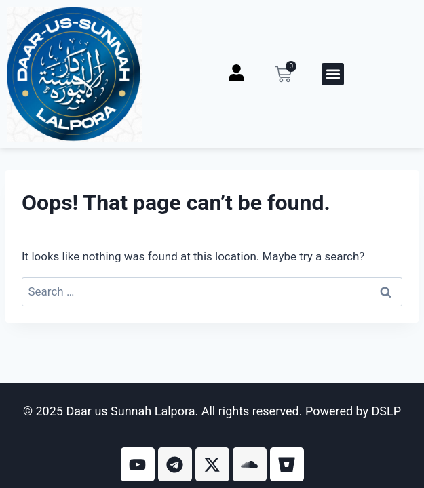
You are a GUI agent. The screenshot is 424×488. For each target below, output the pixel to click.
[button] (333, 74)
